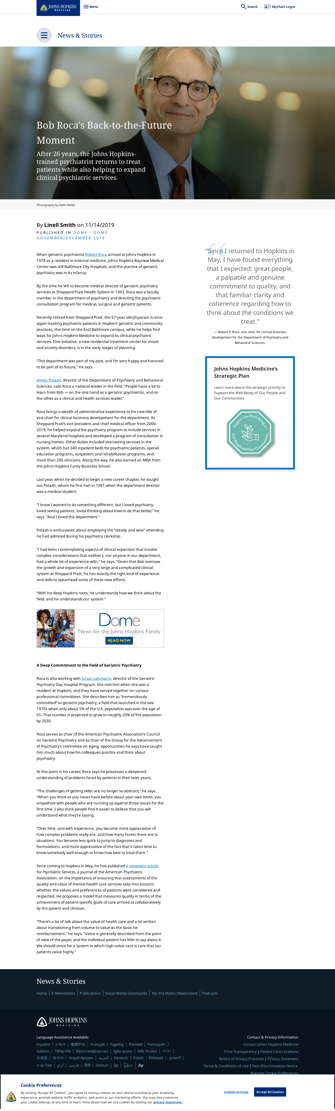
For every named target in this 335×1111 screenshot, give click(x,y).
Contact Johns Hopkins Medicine (271, 1046)
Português (156, 1046)
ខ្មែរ (116, 1067)
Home (42, 994)
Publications (90, 994)
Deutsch (121, 1059)
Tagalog (117, 1046)
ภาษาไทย (44, 1067)
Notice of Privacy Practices (241, 1060)
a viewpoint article (142, 865)
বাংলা (166, 1053)
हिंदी (87, 1067)
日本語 (42, 1059)
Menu (90, 8)
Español (43, 1046)
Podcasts (210, 994)
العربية (104, 1059)
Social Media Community (126, 994)
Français (98, 1046)
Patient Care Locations (279, 1053)
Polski (138, 1059)
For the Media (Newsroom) (175, 994)
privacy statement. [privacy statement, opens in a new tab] (168, 1108)
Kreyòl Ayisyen (81, 1059)
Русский (135, 1046)
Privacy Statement (283, 1060)
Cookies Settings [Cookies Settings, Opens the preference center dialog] (236, 1098)
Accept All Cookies (270, 1098)
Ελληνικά (156, 1060)
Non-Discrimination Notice (275, 1067)
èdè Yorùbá (147, 1053)
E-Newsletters (63, 994)
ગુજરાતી (175, 1059)
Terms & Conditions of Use (226, 1067)
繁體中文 (78, 1046)
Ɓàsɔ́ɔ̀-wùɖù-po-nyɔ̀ (92, 1053)
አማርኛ (60, 1046)
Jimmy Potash (49, 380)
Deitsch (102, 1067)
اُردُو (60, 1067)
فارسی (74, 1067)
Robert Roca (96, 254)
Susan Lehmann (96, 678)
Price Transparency (240, 1053)
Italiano (43, 1053)
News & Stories (86, 35)
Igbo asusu (122, 1053)
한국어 (58, 1059)
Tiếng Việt (63, 1053)
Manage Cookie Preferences (274, 1075)
